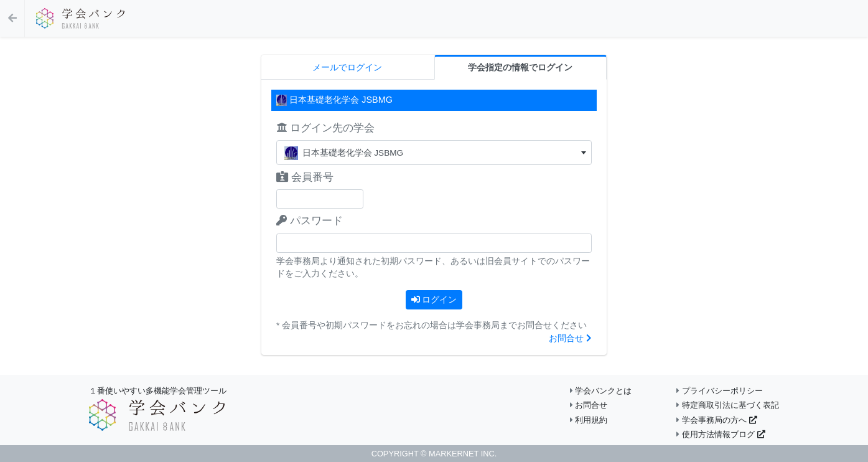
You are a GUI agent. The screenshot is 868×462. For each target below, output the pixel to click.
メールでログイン (347, 67)
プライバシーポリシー (719, 390)
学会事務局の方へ (716, 420)
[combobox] (434, 152)
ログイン (434, 299)
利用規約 (589, 420)
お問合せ (570, 338)
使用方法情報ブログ (720, 434)
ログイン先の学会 (325, 128)
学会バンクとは (601, 390)
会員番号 (305, 177)
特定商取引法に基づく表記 (727, 405)
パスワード (309, 221)
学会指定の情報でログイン (520, 67)
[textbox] (434, 153)
